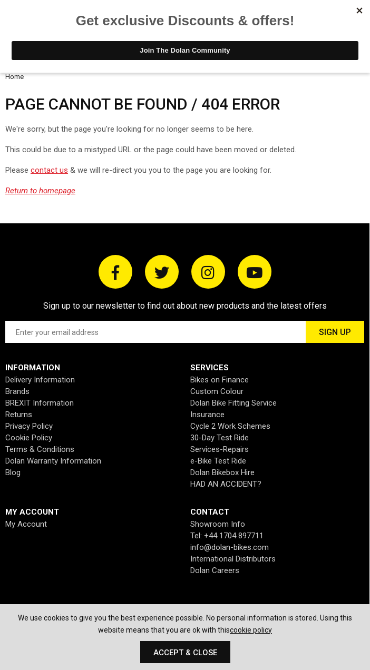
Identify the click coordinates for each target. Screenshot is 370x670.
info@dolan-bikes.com (229, 547)
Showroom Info (217, 524)
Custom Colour (217, 391)
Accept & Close (185, 652)
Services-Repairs (219, 449)
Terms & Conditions (39, 449)
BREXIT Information (39, 403)
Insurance (207, 414)
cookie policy (251, 630)
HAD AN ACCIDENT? (225, 484)
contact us (49, 170)
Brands (17, 391)
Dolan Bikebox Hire (222, 472)
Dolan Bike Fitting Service (233, 403)
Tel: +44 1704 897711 (227, 535)
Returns (18, 414)
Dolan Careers (214, 570)
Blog (13, 472)
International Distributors (233, 559)
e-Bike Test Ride (218, 461)
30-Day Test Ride (219, 437)
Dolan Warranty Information (53, 461)
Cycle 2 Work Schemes (230, 426)
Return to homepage (40, 190)
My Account (26, 524)
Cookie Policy (28, 437)
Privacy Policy (29, 426)
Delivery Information (40, 380)
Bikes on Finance (219, 380)
